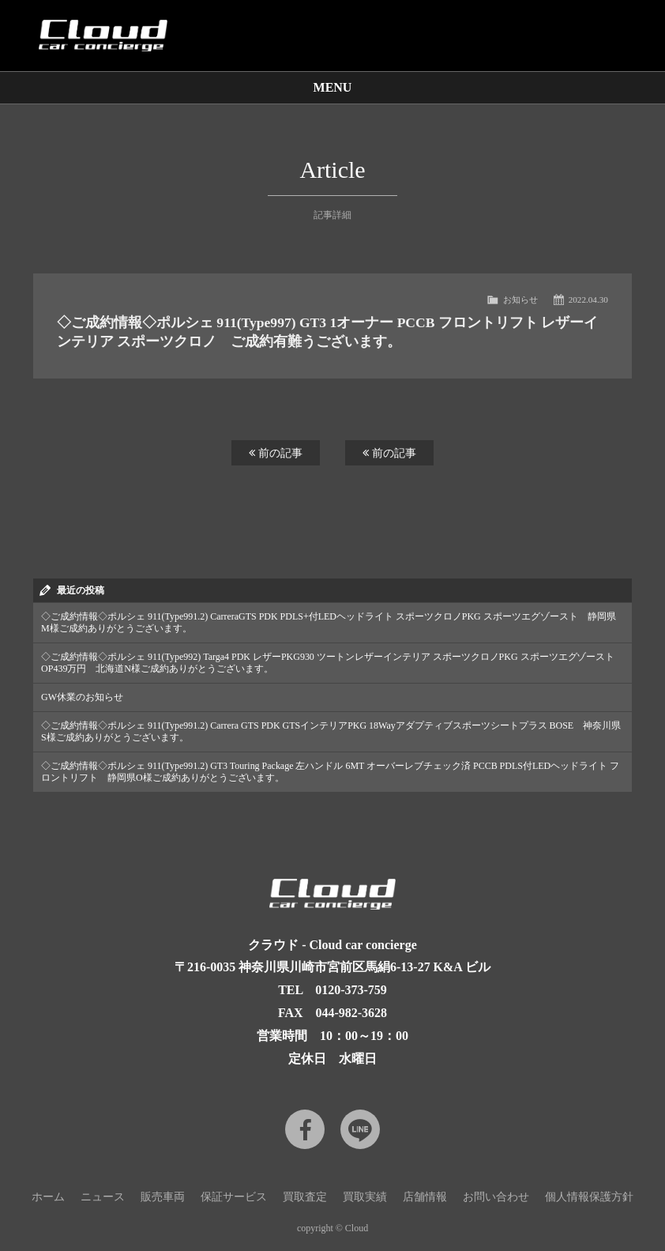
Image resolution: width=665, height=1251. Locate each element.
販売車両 (163, 1197)
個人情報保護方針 (589, 1197)
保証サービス (234, 1197)
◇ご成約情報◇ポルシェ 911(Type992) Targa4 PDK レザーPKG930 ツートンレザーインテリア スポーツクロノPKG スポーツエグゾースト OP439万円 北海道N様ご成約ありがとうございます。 (327, 662)
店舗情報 (425, 1197)
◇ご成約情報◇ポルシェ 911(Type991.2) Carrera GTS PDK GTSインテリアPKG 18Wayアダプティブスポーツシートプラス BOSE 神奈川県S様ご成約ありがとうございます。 (331, 731)
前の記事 (275, 453)
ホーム (48, 1197)
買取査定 (305, 1197)
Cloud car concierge (103, 35)
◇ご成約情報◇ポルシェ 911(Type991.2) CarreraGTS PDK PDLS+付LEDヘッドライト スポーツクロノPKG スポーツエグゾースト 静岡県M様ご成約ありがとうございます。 (328, 622)
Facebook (305, 1129)
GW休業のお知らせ (82, 697)
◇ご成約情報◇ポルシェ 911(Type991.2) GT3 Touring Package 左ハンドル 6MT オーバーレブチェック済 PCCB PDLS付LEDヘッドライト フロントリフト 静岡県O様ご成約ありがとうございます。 (330, 771)
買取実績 (365, 1197)
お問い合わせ (496, 1197)
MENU (333, 87)
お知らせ (520, 299)
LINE (360, 1129)
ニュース (103, 1197)
